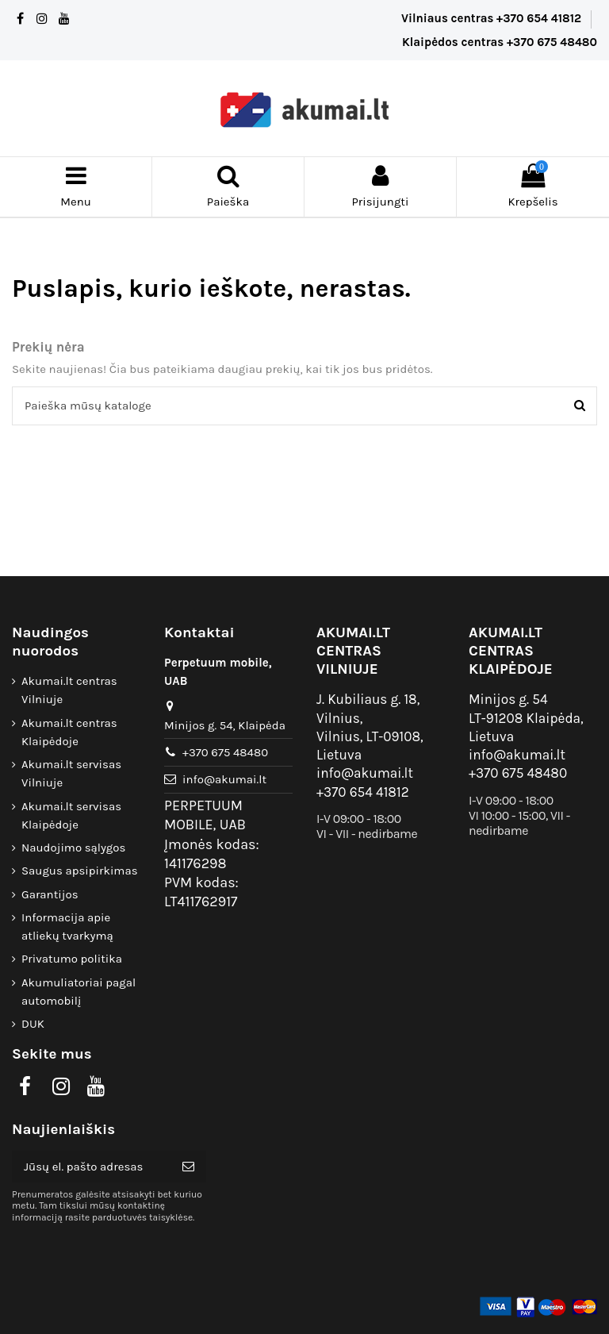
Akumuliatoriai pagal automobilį (78, 991)
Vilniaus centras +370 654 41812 (492, 18)
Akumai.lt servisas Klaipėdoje (71, 815)
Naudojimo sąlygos (73, 847)
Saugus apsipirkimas (79, 870)
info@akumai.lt (224, 779)
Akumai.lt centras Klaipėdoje (69, 732)
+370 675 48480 (225, 752)
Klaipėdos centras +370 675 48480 (499, 42)
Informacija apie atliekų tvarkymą (67, 926)
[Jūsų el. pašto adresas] (91, 1167)
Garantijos (50, 894)
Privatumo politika (71, 958)
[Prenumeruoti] (188, 1167)
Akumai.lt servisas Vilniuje (71, 773)
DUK (32, 1024)
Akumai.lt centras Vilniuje (69, 690)
